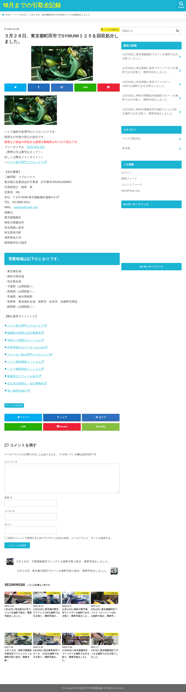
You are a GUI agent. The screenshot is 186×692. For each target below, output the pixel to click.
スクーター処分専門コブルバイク (28, 354)
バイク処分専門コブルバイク (25, 161)
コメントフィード (131, 180)
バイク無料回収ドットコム (24, 368)
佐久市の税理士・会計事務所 (25, 383)
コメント (10, 461)
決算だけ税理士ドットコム (24, 340)
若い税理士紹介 (17, 390)
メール (9, 510)
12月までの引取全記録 (32, 5)
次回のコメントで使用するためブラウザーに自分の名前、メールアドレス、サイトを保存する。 (60, 537)
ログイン (126, 168)
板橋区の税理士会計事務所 (24, 332)
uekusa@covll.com (26, 207)
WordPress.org (130, 186)
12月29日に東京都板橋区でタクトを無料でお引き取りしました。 (150, 56)
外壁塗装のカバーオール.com (25, 347)
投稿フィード (129, 174)
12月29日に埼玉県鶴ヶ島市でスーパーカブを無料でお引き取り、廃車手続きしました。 (150, 69)
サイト (8, 524)
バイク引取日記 (15, 405)
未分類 (126, 144)
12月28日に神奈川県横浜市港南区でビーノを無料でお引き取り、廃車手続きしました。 (150, 95)
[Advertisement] (147, 228)
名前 (8, 497)
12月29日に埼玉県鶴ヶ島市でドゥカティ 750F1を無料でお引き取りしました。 (147, 82)
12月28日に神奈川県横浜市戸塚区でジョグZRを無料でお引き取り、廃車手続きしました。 (149, 108)
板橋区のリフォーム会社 (22, 376)
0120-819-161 (36, 146)
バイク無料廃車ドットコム (24, 361)
